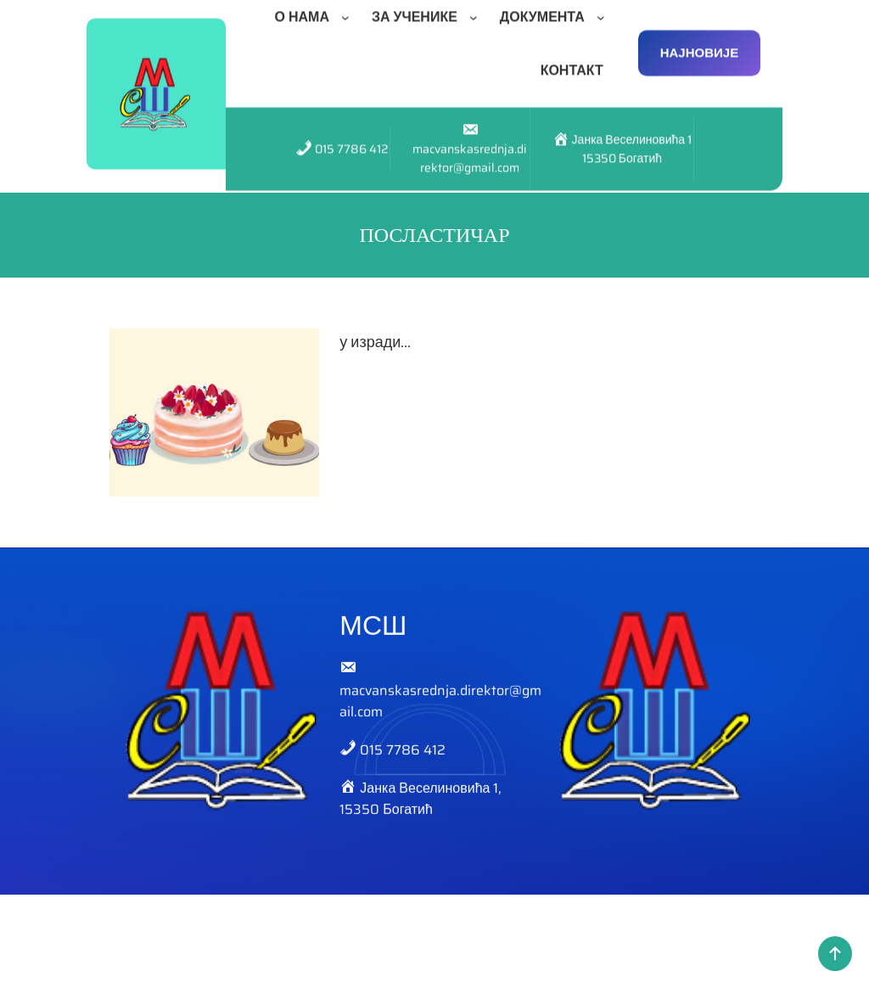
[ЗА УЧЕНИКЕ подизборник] (477, 10)
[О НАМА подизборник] (348, 10)
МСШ (372, 636)
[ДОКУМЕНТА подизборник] (604, 10)
